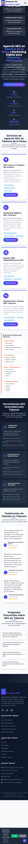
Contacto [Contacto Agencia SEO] (3, 798)
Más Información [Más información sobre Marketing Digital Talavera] (11, 240)
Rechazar (22, 836)
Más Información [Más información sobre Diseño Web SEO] (11, 283)
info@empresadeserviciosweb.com (12, 823)
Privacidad (5, 842)
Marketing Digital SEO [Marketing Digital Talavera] (7, 767)
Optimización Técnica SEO (8, 773)
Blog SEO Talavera (6, 801)
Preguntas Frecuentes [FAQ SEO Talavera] (7, 795)
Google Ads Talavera (7, 776)
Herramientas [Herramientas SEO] (5, 789)
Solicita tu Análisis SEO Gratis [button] (14, 84)
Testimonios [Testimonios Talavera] (4, 792)
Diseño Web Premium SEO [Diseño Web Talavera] (8, 770)
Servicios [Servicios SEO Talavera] (3, 786)
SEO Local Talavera (6, 764)
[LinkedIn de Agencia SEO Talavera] (11, 754)
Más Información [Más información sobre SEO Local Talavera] (11, 195)
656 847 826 (6, 820)
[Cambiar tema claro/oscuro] (25, 841)
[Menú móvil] (25, 3)
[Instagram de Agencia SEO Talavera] (7, 754)
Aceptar (15, 836)
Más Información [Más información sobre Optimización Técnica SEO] (11, 324)
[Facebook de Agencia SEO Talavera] (2, 754)
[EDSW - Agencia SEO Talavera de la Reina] (12, 3)
